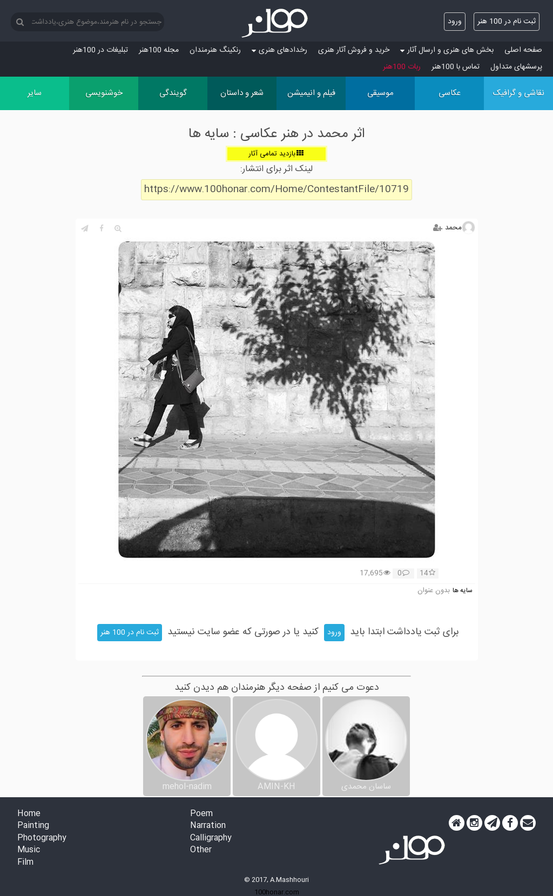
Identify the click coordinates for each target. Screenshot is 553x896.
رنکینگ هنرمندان (215, 50)
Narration (208, 826)
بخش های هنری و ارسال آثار (447, 50)
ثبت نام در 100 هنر (506, 21)
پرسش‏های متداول (516, 66)
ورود (455, 21)
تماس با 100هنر (455, 66)
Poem (201, 814)
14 (427, 573)
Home (29, 814)
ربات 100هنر (402, 66)
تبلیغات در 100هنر (100, 50)
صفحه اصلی (523, 50)
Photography (41, 838)
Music (28, 850)
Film (25, 863)
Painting (33, 826)
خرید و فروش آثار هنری (353, 50)
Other (201, 850)
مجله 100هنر (159, 50)
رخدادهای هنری (279, 50)
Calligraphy (211, 838)
